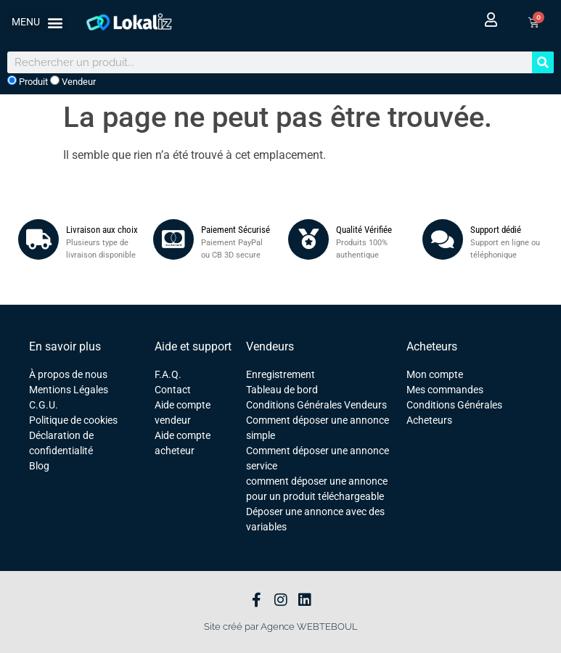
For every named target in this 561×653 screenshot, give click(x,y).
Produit (27, 81)
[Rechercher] (543, 62)
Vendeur (73, 81)
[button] (37, 22)
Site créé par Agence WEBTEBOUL (281, 626)
